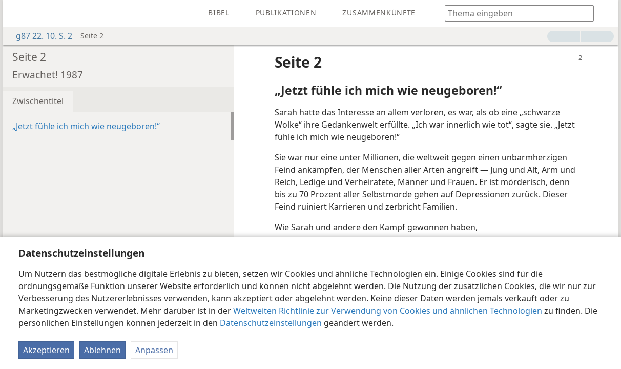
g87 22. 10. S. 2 (39, 36)
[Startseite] (18, 13)
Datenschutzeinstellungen (271, 323)
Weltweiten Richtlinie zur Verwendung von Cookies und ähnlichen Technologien (387, 310)
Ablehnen (102, 350)
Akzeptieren (46, 350)
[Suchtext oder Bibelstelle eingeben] (514, 13)
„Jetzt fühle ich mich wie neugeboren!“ (86, 126)
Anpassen (154, 350)
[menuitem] (18, 13)
